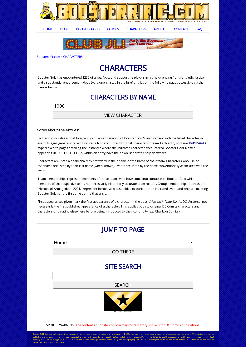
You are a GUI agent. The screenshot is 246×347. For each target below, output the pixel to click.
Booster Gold (88, 29)
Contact (181, 29)
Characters (136, 29)
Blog (64, 29)
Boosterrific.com (48, 57)
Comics (113, 29)
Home (47, 29)
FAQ (199, 29)
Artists (160, 29)
